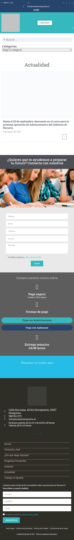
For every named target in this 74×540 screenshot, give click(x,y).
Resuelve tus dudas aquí (37, 362)
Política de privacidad (24, 528)
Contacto (8, 466)
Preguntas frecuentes (15, 461)
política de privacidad (32, 257)
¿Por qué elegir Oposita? (16, 455)
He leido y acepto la (21, 515)
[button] (72, 28)
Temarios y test (12, 449)
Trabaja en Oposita (13, 478)
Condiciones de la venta (59, 528)
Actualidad (9, 472)
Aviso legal (10, 528)
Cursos (7, 444)
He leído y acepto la (24, 257)
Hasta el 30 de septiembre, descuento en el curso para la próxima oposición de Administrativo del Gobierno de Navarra (36, 125)
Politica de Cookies (41, 528)
